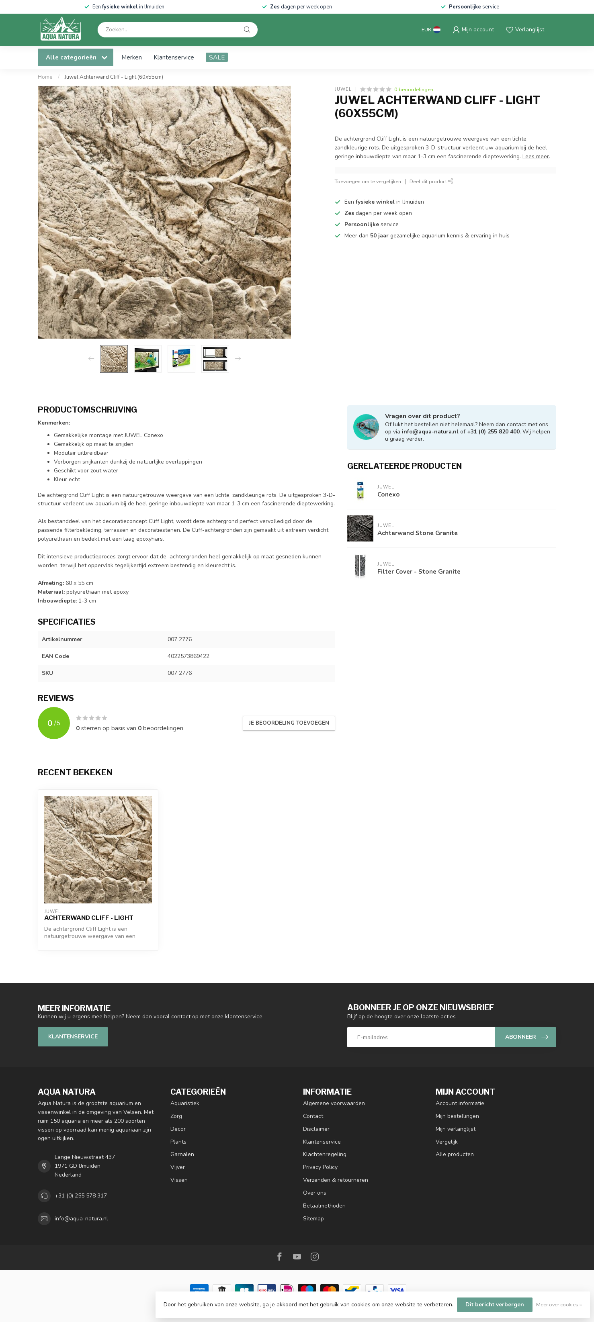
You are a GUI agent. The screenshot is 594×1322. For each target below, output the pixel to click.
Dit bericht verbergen (494, 1304)
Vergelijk (447, 1142)
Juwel (343, 89)
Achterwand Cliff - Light (88, 918)
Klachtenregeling (324, 1154)
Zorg (176, 1116)
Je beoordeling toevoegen (289, 723)
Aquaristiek (184, 1103)
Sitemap (313, 1218)
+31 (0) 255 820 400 (493, 431)
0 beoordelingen (413, 89)
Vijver (177, 1167)
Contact (313, 1116)
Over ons (314, 1193)
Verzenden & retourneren (335, 1180)
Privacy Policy (320, 1167)
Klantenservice (174, 57)
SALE (217, 57)
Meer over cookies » (559, 1304)
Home (45, 77)
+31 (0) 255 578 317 (81, 1195)
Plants (178, 1142)
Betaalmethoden (324, 1206)
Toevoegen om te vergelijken (368, 181)
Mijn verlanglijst (455, 1129)
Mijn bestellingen (457, 1116)
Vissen (179, 1180)
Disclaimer (316, 1129)
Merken (131, 57)
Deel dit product (431, 181)
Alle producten (455, 1154)
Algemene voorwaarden (334, 1103)
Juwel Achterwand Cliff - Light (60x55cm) (114, 77)
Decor (178, 1129)
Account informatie (460, 1103)
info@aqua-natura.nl (430, 431)
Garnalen (182, 1154)
